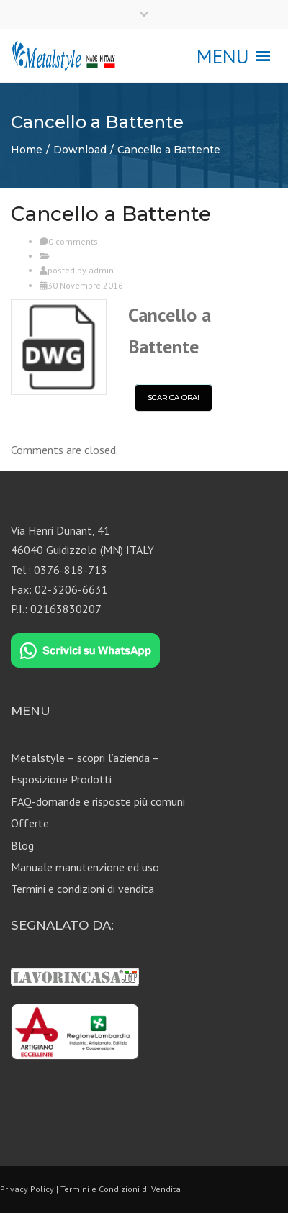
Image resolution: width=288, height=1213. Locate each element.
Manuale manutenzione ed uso (85, 867)
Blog (22, 845)
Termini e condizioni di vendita (82, 888)
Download (80, 149)
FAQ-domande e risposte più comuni (98, 801)
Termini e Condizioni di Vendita (120, 1189)
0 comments (73, 241)
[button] (223, 56)
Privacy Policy (27, 1189)
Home (26, 149)
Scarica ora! (173, 397)
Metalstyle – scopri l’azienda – (85, 757)
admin (101, 270)
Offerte (30, 823)
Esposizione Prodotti (61, 779)
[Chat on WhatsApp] (85, 651)
